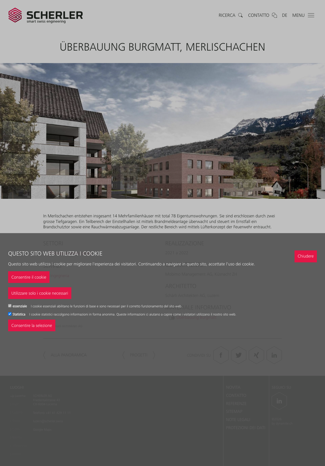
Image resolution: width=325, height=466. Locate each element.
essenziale (20, 306)
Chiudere (306, 256)
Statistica (19, 314)
